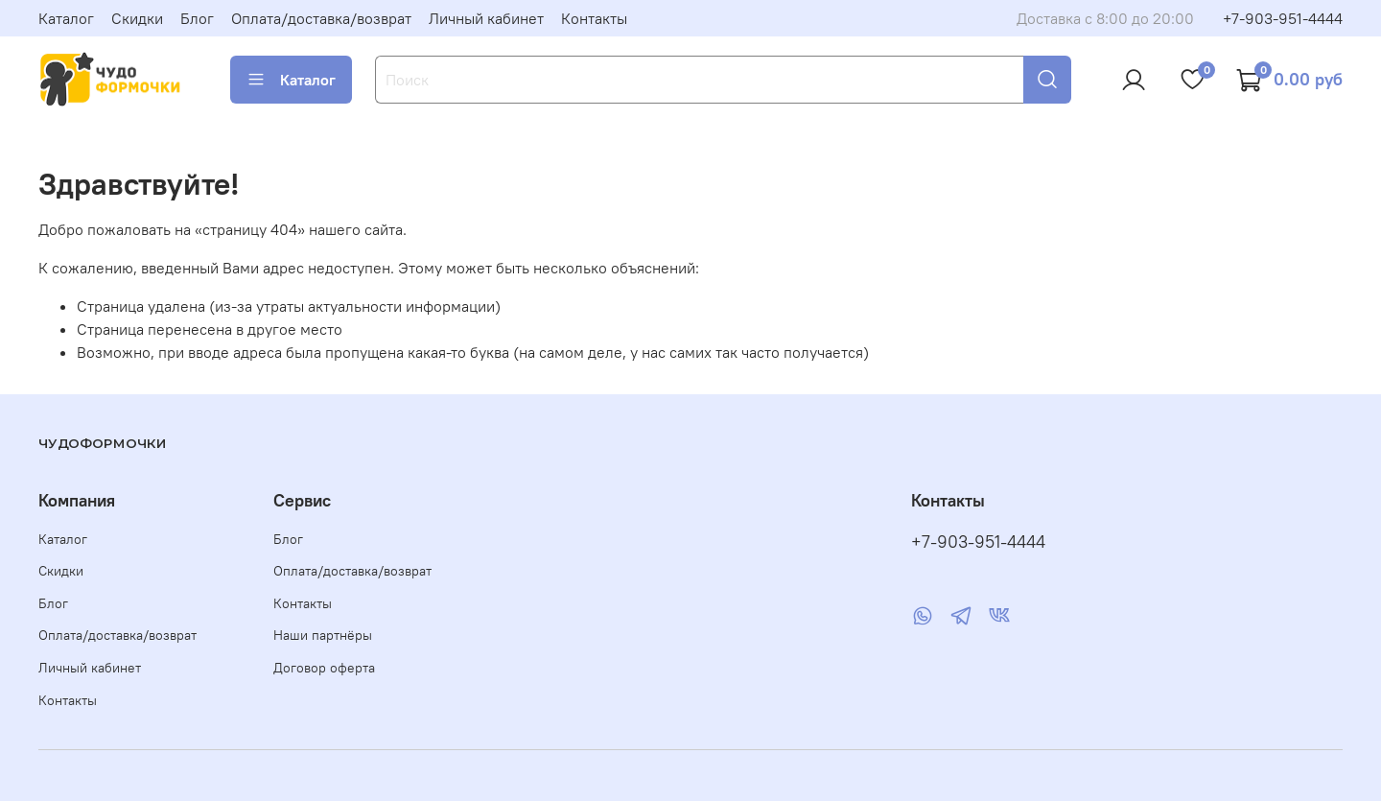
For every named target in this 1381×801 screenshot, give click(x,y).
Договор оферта (324, 667)
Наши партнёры (322, 635)
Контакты (594, 18)
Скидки (137, 18)
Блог (197, 18)
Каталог (66, 18)
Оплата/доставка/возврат (321, 18)
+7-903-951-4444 (1283, 18)
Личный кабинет (486, 18)
